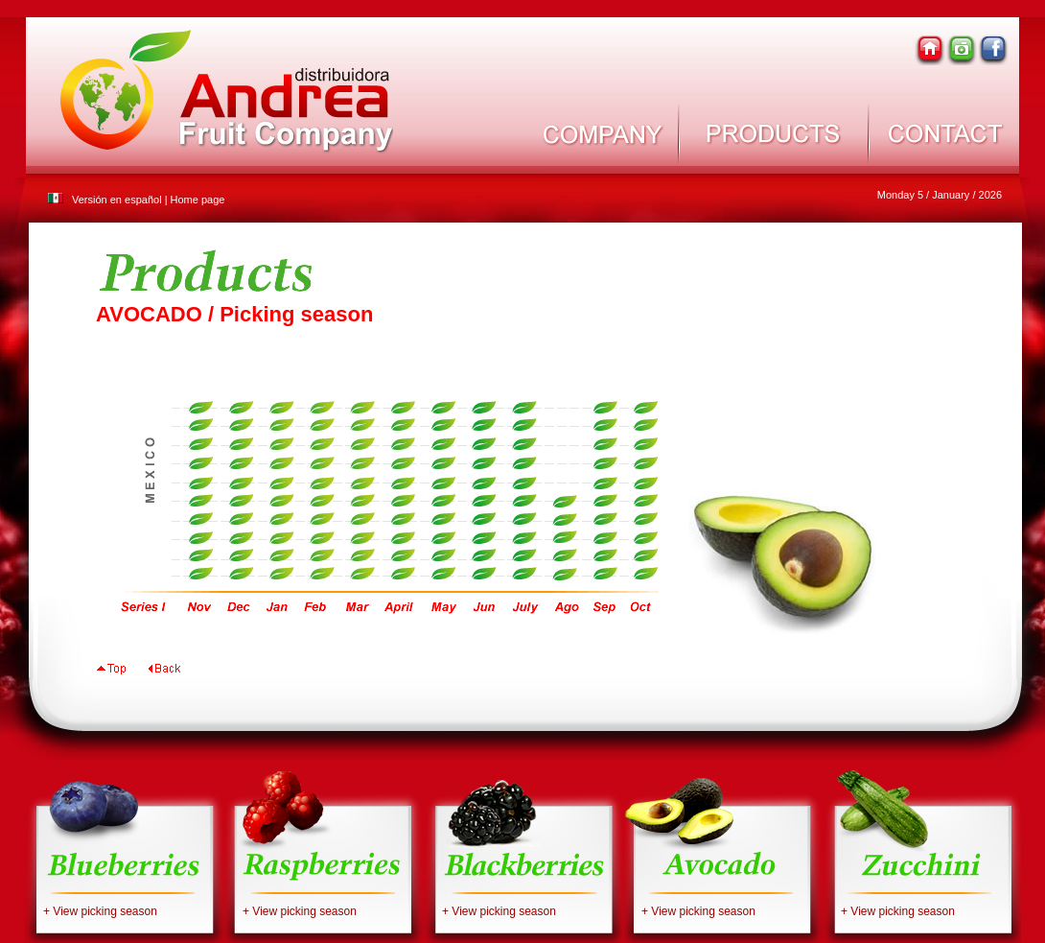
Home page (198, 199)
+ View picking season (100, 911)
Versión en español (117, 199)
